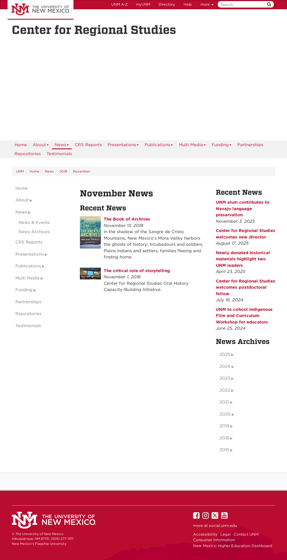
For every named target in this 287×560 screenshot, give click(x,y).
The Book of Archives (127, 219)
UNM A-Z (119, 4)
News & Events (34, 222)
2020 (225, 414)
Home (21, 144)
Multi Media (192, 145)
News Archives (34, 231)
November (81, 171)
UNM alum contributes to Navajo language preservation (242, 208)
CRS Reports (88, 144)
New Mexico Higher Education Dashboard (232, 545)
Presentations (123, 145)
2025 (224, 354)
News (62, 145)
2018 (63, 171)
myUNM (143, 4)
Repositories (28, 153)
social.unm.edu (223, 525)
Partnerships (250, 144)
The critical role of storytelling (137, 270)
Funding (222, 145)
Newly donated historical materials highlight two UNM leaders (243, 259)
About (41, 145)
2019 (224, 425)
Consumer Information (214, 540)
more (207, 4)
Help (188, 4)
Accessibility (205, 534)
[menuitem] (21, 144)
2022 (224, 390)
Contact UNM (246, 534)
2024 (224, 366)
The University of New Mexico (40, 10)
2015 (224, 449)
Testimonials (59, 153)
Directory (167, 4)
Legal (225, 534)
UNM (20, 171)
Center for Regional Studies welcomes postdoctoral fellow (245, 287)
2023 (224, 378)
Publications (159, 145)
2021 (224, 402)
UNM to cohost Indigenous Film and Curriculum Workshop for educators (244, 316)
